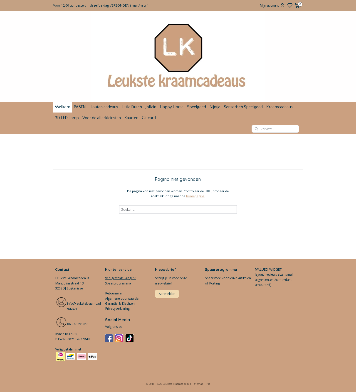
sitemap (198, 383)
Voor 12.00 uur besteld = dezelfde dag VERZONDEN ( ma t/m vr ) (100, 5)
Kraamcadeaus (279, 107)
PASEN (80, 107)
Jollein (151, 107)
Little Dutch (132, 107)
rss (208, 383)
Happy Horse (171, 107)
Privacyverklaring (117, 308)
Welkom (62, 107)
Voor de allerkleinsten (101, 118)
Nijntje (215, 107)
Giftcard (149, 118)
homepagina (195, 196)
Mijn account (272, 5)
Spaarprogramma (221, 269)
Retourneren (114, 293)
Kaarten (131, 118)
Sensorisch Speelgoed (243, 107)
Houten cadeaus (103, 107)
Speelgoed (196, 107)
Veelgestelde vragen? (120, 278)
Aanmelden (167, 294)
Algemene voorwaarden (122, 298)
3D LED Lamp (67, 118)
